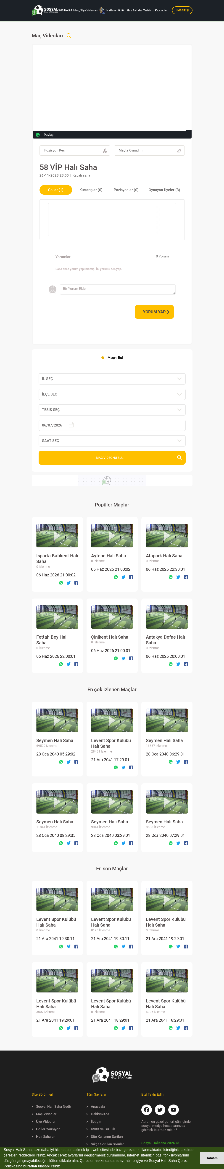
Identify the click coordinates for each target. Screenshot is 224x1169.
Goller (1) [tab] (55, 190)
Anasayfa (96, 1107)
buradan (30, 1166)
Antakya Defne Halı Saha (165, 642)
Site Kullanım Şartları (105, 1137)
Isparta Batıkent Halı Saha (57, 561)
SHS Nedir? (65, 10)
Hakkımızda (98, 1114)
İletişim (94, 1122)
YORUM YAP (156, 311)
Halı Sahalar (134, 10)
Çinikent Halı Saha (109, 639)
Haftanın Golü (111, 10)
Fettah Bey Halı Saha (52, 642)
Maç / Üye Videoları (85, 10)
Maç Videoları (44, 1114)
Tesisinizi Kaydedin (155, 10)
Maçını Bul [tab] (115, 358)
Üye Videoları (44, 1122)
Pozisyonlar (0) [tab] (126, 190)
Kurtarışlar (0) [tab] (91, 190)
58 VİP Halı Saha (68, 167)
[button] (61, 1166)
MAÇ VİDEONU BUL (139, 457)
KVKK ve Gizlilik (101, 1129)
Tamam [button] (212, 1158)
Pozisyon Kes (75, 150)
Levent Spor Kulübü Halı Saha (111, 746)
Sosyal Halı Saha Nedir (51, 1107)
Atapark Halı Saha (164, 558)
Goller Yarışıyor (46, 1129)
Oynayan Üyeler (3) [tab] (164, 190)
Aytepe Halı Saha (108, 558)
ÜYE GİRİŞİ (182, 10)
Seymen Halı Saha (54, 743)
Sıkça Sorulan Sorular (105, 1144)
